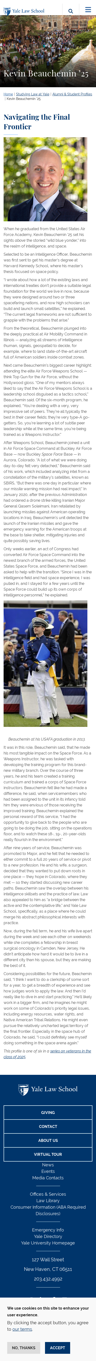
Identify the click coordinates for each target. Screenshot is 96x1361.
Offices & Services (48, 1194)
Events (48, 1171)
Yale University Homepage (48, 1242)
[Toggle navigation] (88, 9)
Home (8, 94)
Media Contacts (48, 1177)
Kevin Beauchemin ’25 (24, 99)
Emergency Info (48, 1229)
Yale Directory (48, 1236)
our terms (22, 1329)
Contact (48, 1126)
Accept (57, 1348)
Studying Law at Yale (32, 94)
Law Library (48, 1200)
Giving (48, 1112)
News (48, 1164)
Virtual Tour (48, 1154)
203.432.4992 (48, 1279)
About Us (48, 1140)
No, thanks (23, 1348)
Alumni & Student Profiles (72, 94)
